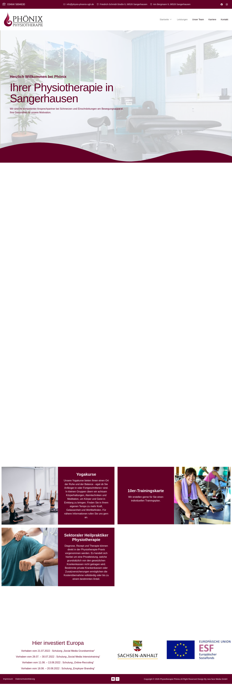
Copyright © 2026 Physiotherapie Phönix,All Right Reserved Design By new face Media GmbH (185, 687)
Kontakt (224, 19)
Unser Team (197, 19)
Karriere (212, 19)
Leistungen (180, 19)
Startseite (163, 19)
